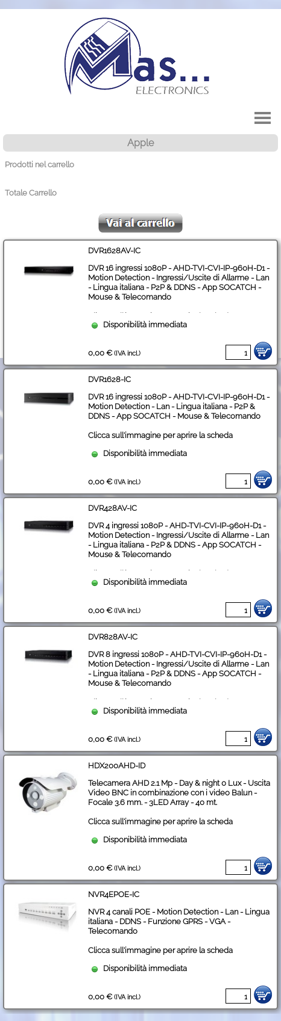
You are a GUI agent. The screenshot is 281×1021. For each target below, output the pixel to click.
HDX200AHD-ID (116, 765)
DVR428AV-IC (112, 508)
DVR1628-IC (109, 379)
